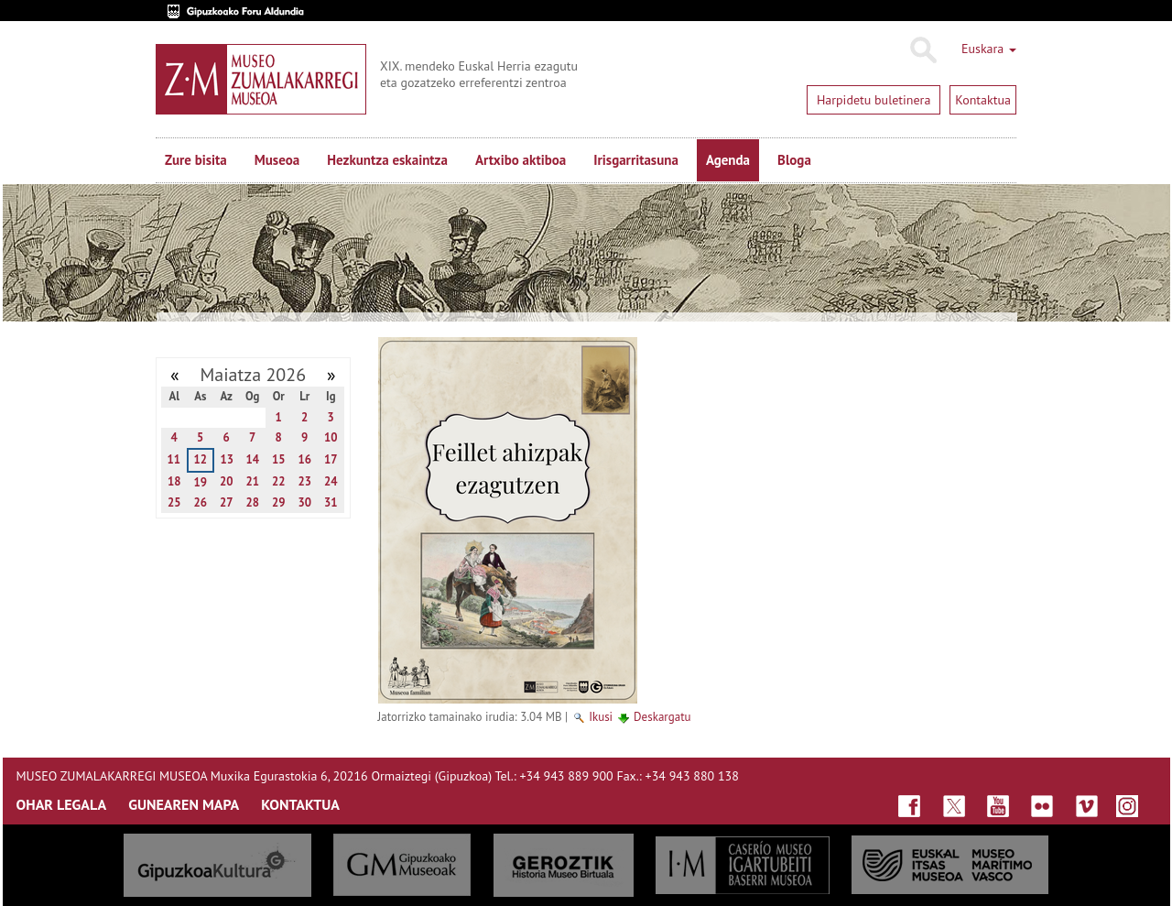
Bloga (794, 160)
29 (279, 502)
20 (226, 481)
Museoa (277, 160)
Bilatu (922, 50)
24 (331, 481)
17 (331, 459)
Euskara (988, 48)
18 (174, 481)
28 (252, 502)
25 (174, 502)
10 (331, 437)
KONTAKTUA (300, 804)
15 (279, 459)
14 (252, 459)
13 (226, 459)
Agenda (728, 160)
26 (200, 502)
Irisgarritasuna (635, 160)
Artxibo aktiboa (520, 160)
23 (304, 481)
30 (304, 502)
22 (279, 481)
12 (200, 459)
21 (252, 481)
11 (173, 459)
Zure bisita (196, 160)
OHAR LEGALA (61, 804)
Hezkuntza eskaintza (387, 160)
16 (304, 459)
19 (200, 482)
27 (226, 502)
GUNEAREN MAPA (183, 804)
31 (331, 502)
